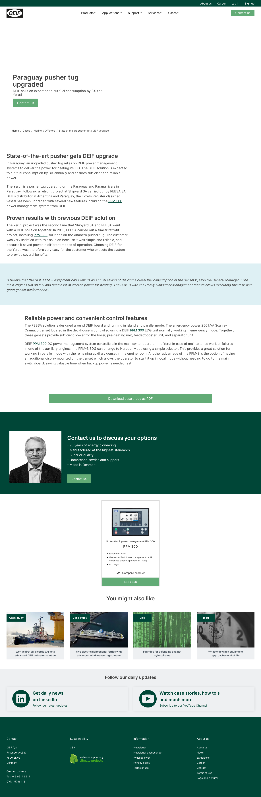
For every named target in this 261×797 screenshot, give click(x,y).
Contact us (242, 13)
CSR (72, 747)
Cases (172, 13)
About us (206, 3)
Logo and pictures (207, 777)
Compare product (130, 573)
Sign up (249, 3)
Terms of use (141, 767)
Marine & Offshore (44, 130)
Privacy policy (141, 762)
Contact (201, 767)
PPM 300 (115, 201)
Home (15, 130)
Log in (235, 3)
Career (221, 3)
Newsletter (139, 747)
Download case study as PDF (130, 398)
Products (87, 13)
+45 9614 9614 (20, 776)
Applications (110, 13)
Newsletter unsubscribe (147, 752)
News (200, 752)
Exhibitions (203, 757)
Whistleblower (141, 757)
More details (130, 581)
